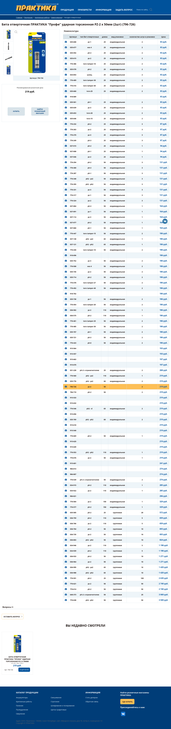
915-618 (73, 425)
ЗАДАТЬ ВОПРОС (124, 9)
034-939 (73, 551)
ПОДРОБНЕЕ (24, 670)
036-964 (73, 562)
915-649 (73, 447)
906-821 (73, 496)
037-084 (73, 206)
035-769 (73, 419)
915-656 (73, 414)
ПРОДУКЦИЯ (67, 9)
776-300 (73, 168)
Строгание (55, 701)
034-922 (73, 491)
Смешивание (56, 697)
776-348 (73, 179)
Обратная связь (92, 701)
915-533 (73, 398)
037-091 (73, 211)
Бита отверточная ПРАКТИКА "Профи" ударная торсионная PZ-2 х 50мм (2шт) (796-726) (17, 660)
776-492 (73, 288)
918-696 (73, 255)
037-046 (73, 157)
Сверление (20, 714)
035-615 (73, 58)
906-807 (73, 474)
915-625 (73, 441)
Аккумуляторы (22, 697)
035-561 (73, 102)
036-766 (73, 523)
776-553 (73, 452)
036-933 (73, 556)
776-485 (73, 326)
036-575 (73, 315)
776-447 (73, 233)
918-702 (73, 294)
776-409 (73, 80)
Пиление (19, 705)
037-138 (73, 239)
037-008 (73, 151)
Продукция (28, 17)
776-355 (73, 184)
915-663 (73, 359)
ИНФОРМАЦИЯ (103, 9)
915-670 (73, 365)
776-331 (73, 190)
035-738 (73, 299)
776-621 (73, 584)
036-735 (73, 534)
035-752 (73, 261)
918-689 (73, 97)
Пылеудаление (22, 710)
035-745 (73, 272)
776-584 (73, 501)
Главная (19, 17)
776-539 (73, 480)
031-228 (73, 370)
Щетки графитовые (58, 710)
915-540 (73, 430)
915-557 (73, 354)
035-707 (73, 332)
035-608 (73, 42)
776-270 (73, 135)
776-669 (73, 436)
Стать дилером (92, 697)
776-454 (73, 304)
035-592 (73, 53)
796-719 (73, 392)
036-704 (73, 529)
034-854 (73, 75)
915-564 (73, 348)
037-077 (73, 222)
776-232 (73, 124)
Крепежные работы (42, 17)
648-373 (73, 595)
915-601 (73, 463)
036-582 (73, 310)
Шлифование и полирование (63, 705)
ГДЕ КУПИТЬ (127, 702)
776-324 (73, 200)
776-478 (73, 283)
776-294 (73, 162)
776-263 (73, 129)
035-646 (73, 118)
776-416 (73, 86)
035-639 (73, 107)
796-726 (73, 387)
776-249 (73, 140)
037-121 (73, 244)
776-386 (73, 64)
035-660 (73, 91)
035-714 (73, 277)
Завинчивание (56, 17)
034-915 (73, 485)
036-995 (73, 567)
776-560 (73, 376)
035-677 (73, 47)
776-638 (73, 600)
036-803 (73, 540)
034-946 (73, 545)
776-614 (73, 589)
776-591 (73, 578)
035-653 (73, 113)
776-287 (73, 173)
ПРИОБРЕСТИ (85, 9)
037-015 (73, 146)
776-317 (73, 195)
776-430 (73, 250)
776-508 (73, 266)
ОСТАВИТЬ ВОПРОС (12, 617)
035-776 (73, 381)
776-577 (73, 507)
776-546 (73, 408)
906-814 (73, 469)
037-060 (73, 228)
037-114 (73, 217)
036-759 (73, 518)
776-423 (73, 343)
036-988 (73, 573)
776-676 (73, 458)
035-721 (73, 337)
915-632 (73, 403)
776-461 (73, 321)
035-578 (73, 69)
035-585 (73, 512)
